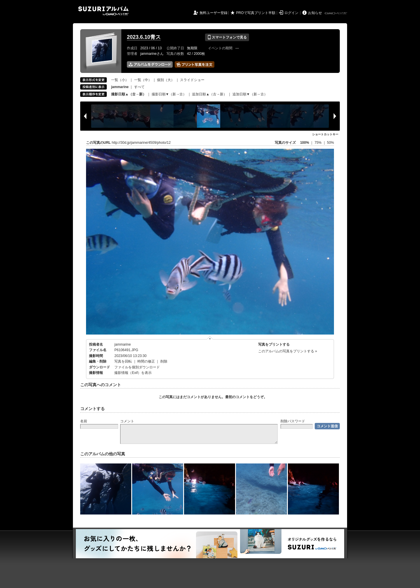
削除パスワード (293, 421)
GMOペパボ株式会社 (336, 13)
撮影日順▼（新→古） (169, 94)
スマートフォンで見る (227, 37)
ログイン (291, 13)
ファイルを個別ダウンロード (137, 367)
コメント (127, 421)
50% (330, 143)
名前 (83, 421)
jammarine (122, 344)
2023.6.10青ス (144, 37)
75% (318, 143)
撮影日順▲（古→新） (128, 94)
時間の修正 (146, 361)
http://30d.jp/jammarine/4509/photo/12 (141, 143)
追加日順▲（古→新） (209, 94)
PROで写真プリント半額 (255, 13)
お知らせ (315, 13)
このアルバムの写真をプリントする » (287, 351)
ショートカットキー (325, 134)
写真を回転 (123, 361)
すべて (139, 87)
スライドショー (192, 80)
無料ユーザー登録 (214, 13)
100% (304, 143)
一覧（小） (120, 80)
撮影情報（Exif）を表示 (133, 373)
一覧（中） (143, 80)
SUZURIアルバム (103, 11)
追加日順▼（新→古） (249, 94)
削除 (163, 361)
